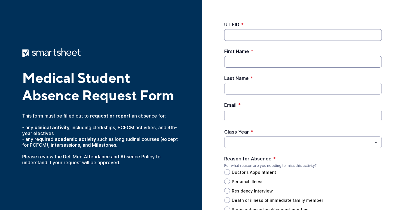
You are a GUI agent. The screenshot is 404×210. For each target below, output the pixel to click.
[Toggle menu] (376, 142)
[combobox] (303, 142)
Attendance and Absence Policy (119, 157)
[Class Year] (298, 142)
